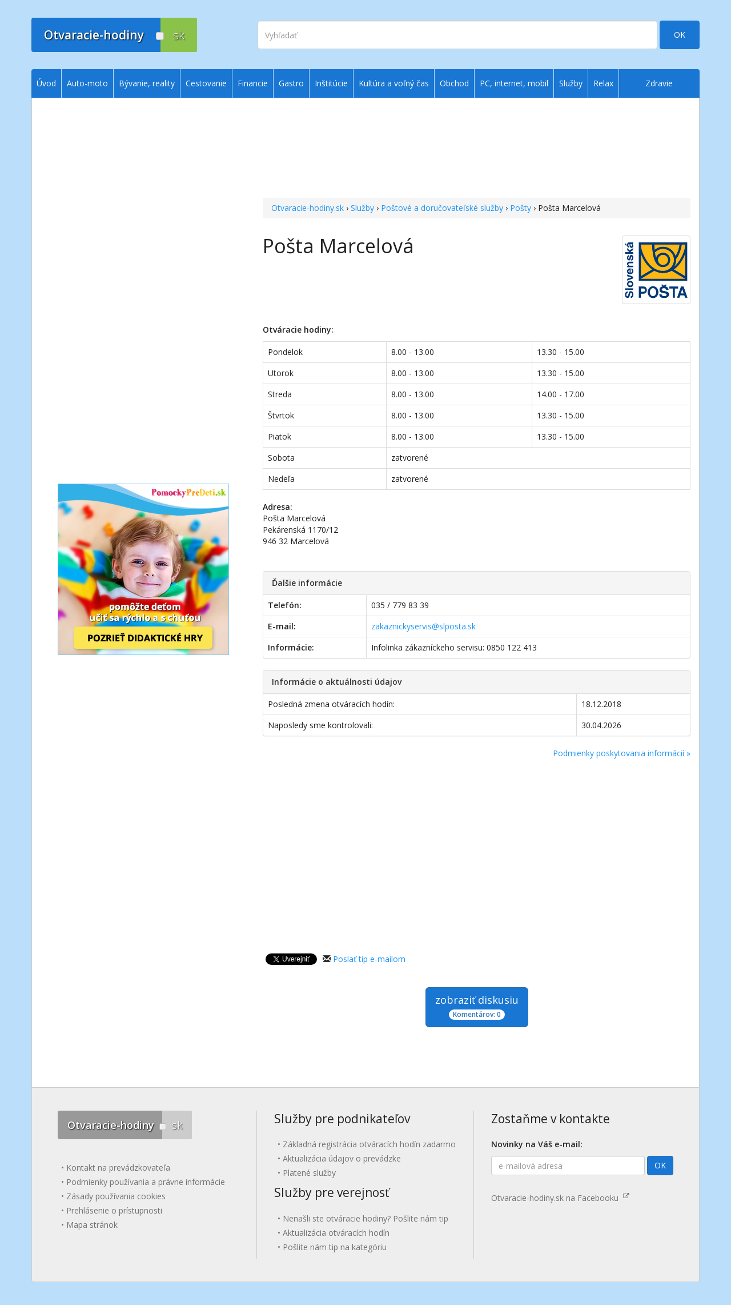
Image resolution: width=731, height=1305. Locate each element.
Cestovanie (206, 83)
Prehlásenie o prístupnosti (114, 1210)
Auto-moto (87, 83)
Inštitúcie (331, 83)
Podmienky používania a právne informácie (145, 1181)
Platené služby (309, 1172)
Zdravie (659, 83)
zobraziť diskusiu (477, 1006)
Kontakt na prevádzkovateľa (118, 1167)
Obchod (454, 83)
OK (679, 34)
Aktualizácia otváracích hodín (336, 1232)
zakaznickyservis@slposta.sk (423, 626)
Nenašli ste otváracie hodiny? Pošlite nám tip (365, 1218)
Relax (603, 83)
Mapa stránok (92, 1224)
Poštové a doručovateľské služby (442, 207)
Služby (362, 207)
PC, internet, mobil (514, 83)
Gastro (291, 83)
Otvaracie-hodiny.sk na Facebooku (560, 1197)
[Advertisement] (476, 149)
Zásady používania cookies (116, 1196)
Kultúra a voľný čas (394, 83)
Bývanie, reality (147, 83)
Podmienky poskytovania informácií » (621, 753)
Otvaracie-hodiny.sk (307, 207)
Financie (253, 83)
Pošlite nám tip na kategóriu (335, 1247)
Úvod (46, 83)
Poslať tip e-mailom (369, 958)
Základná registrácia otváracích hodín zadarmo (369, 1144)
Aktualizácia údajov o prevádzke (342, 1158)
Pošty (520, 207)
